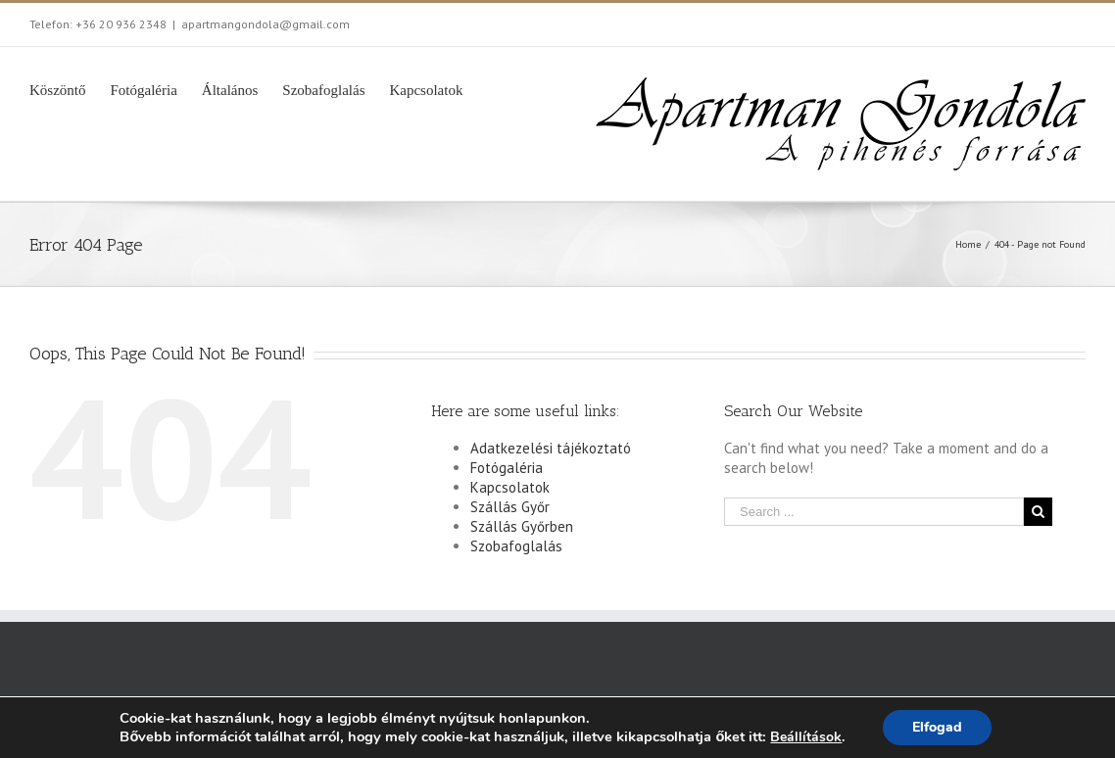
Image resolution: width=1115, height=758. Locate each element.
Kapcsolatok (510, 487)
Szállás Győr (510, 506)
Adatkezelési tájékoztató (550, 448)
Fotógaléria (506, 467)
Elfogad (937, 727)
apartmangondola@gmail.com (265, 24)
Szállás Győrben (521, 526)
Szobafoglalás (516, 546)
